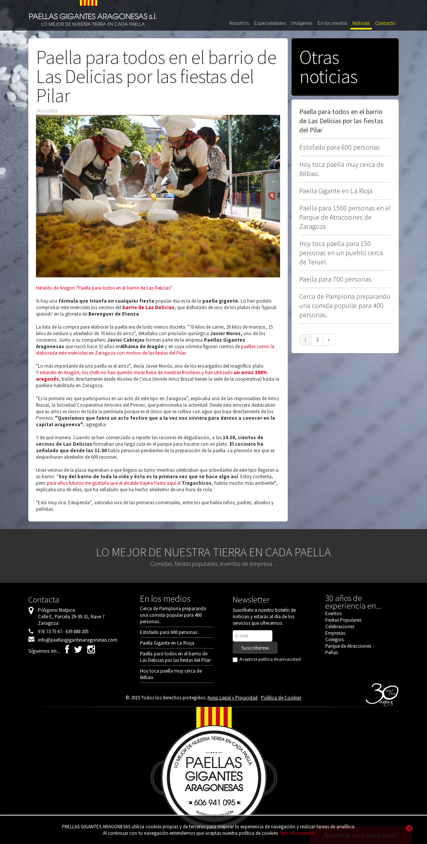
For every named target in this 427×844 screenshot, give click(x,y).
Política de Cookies (281, 697)
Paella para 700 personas (335, 279)
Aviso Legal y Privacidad (232, 697)
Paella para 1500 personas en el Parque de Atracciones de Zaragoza (345, 217)
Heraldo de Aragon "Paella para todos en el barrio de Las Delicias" (104, 288)
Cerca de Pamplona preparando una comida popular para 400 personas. (344, 305)
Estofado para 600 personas (339, 147)
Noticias (361, 23)
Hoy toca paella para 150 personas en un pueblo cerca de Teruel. (341, 252)
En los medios (332, 23)
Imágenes (302, 23)
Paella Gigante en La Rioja (335, 190)
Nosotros (239, 23)
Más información (297, 833)
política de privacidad (279, 659)
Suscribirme (255, 647)
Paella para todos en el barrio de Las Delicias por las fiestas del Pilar (341, 120)
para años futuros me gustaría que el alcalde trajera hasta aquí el (114, 483)
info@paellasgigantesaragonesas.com (77, 640)
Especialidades (270, 23)
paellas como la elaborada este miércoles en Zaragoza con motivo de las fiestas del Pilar (155, 349)
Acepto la (268, 659)
